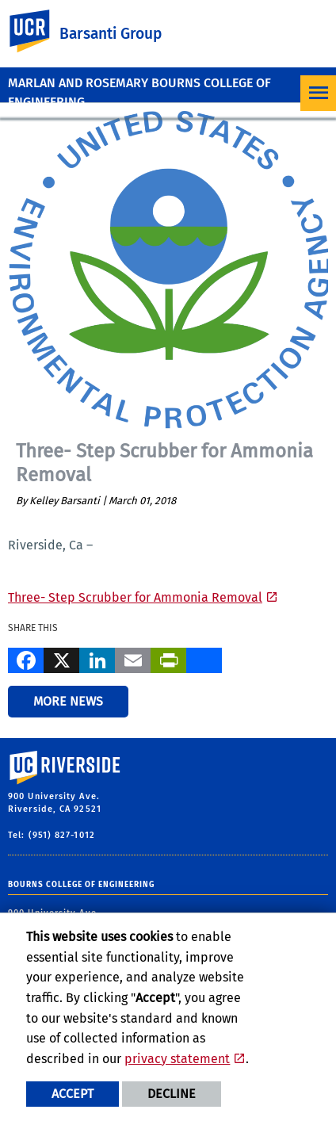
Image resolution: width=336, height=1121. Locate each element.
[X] (61, 658)
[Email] (133, 658)
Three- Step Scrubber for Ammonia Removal (135, 597)
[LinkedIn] (97, 658)
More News (68, 701)
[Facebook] (26, 658)
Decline (171, 1093)
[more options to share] (204, 658)
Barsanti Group (110, 34)
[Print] (168, 658)
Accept (73, 1093)
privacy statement (177, 1058)
